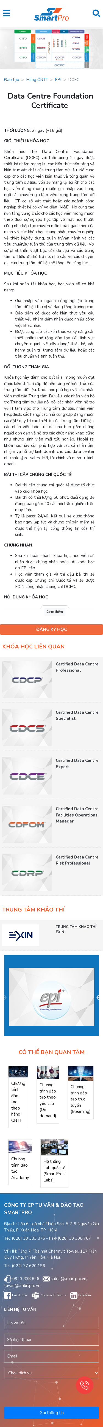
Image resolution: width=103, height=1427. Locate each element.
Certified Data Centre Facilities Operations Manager (77, 815)
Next (99, 997)
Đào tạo (11, 79)
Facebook (15, 1295)
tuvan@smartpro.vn (22, 1285)
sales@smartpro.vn (68, 1278)
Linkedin (80, 1295)
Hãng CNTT (37, 79)
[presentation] (47, 1389)
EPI (58, 79)
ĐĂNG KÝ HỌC (51, 629)
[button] (6, 13)
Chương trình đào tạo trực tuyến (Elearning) (81, 1099)
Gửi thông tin (52, 1413)
